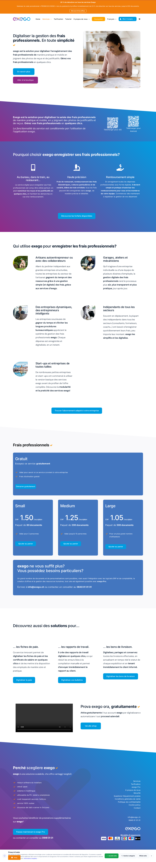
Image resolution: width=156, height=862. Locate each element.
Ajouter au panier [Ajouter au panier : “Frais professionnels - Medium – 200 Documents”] (70, 544)
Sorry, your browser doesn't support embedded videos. (44, 718)
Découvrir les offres (78, 11)
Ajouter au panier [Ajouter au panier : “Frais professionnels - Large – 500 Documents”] (115, 547)
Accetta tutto (111, 856)
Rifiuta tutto (143, 856)
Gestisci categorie (128, 856)
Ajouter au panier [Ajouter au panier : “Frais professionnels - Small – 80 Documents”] (25, 544)
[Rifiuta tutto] (151, 856)
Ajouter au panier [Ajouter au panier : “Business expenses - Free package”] (25, 486)
